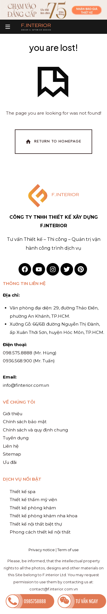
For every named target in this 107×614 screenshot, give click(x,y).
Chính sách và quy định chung (35, 430)
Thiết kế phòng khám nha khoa (43, 515)
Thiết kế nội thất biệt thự (36, 524)
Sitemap (12, 454)
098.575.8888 (17, 352)
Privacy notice (42, 549)
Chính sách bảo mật (25, 421)
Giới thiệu (12, 413)
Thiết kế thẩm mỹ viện (33, 499)
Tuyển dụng (16, 438)
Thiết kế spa (22, 491)
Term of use (68, 549)
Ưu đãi (10, 462)
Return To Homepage (53, 141)
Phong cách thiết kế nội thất (40, 532)
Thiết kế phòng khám (33, 507)
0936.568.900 (17, 360)
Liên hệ (11, 446)
